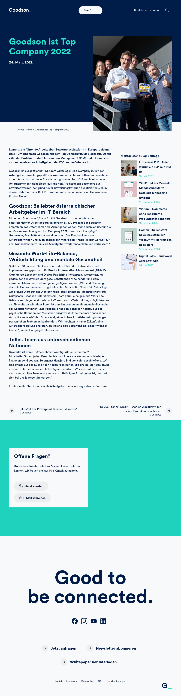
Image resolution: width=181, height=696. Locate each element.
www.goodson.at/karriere (90, 386)
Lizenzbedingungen (116, 681)
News (29, 129)
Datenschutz (87, 681)
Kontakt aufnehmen (146, 10)
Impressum (72, 681)
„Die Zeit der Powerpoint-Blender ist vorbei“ (48, 409)
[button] (167, 10)
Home (21, 129)
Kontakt (59, 681)
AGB (100, 681)
